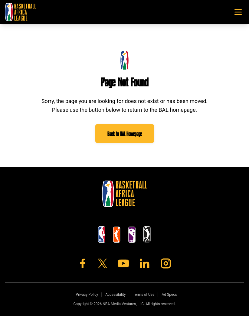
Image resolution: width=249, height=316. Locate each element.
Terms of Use (143, 294)
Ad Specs (169, 294)
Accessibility (115, 294)
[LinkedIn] (145, 263)
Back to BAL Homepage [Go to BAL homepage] (124, 133)
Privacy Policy (87, 294)
